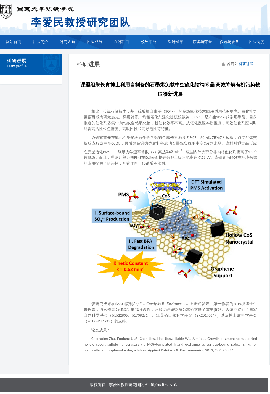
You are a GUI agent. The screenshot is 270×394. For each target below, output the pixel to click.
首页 (230, 64)
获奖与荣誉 (202, 42)
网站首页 (13, 42)
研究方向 (67, 42)
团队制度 (256, 42)
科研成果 (175, 42)
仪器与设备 (229, 42)
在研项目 (121, 42)
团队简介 (40, 42)
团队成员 (94, 42)
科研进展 (246, 64)
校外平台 (148, 42)
